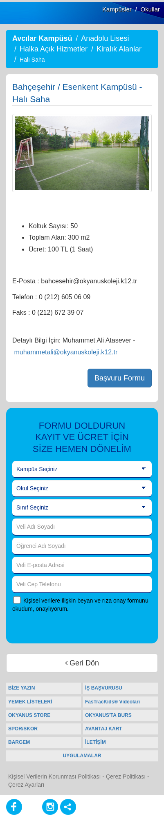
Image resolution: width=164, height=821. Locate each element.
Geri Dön (82, 663)
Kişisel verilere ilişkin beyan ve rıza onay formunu (85, 600)
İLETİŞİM (95, 742)
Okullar (150, 9)
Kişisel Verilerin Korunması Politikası (54, 776)
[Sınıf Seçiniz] (82, 507)
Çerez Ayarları (26, 784)
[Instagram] (50, 807)
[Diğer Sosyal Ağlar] (68, 807)
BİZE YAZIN (21, 688)
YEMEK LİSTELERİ (30, 702)
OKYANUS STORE (29, 715)
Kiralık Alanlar (119, 49)
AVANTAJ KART (103, 729)
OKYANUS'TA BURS (108, 715)
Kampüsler (117, 9)
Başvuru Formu (119, 378)
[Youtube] (32, 807)
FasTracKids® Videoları (112, 702)
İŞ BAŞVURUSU (103, 688)
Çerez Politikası (126, 776)
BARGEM (19, 742)
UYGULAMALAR (82, 756)
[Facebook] (14, 807)
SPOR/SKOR (23, 729)
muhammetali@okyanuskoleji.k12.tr (65, 352)
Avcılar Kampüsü (42, 38)
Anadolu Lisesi (105, 38)
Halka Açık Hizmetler (54, 49)
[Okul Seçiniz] (82, 488)
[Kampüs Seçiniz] (82, 469)
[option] (82, 153)
